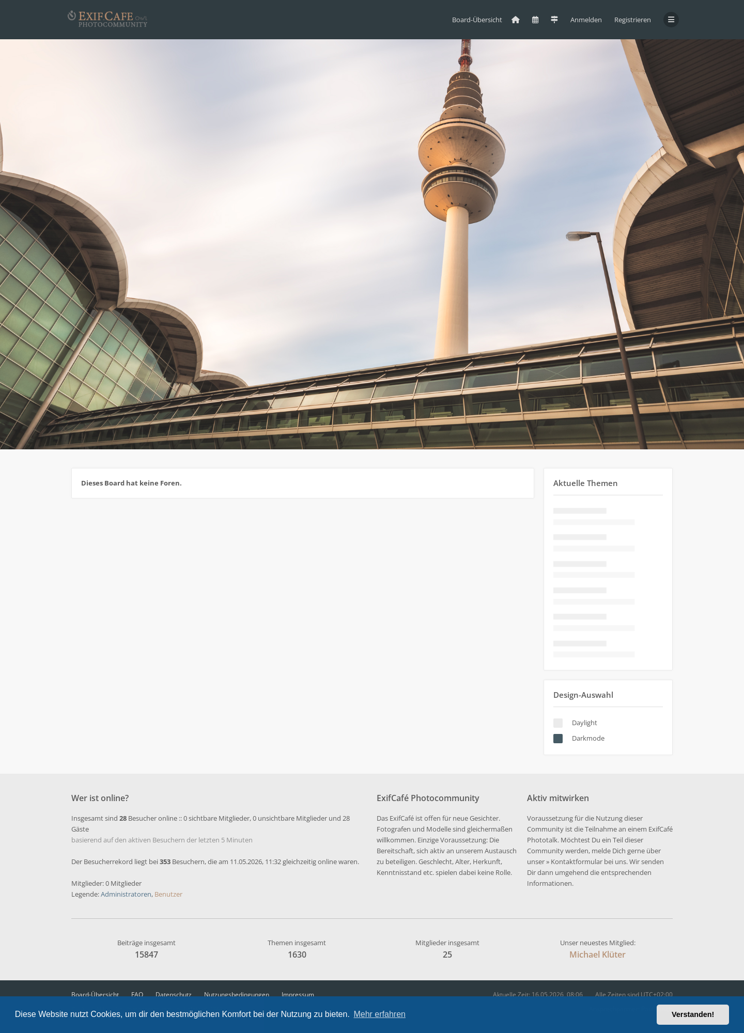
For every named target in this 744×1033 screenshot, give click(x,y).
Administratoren (126, 894)
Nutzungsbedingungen (236, 994)
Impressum (298, 994)
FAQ (137, 994)
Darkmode (588, 738)
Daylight (584, 722)
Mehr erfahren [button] (379, 1014)
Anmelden (586, 19)
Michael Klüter (597, 954)
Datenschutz (174, 994)
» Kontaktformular (574, 861)
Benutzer (168, 894)
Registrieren (632, 19)
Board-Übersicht (95, 994)
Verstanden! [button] (693, 1014)
